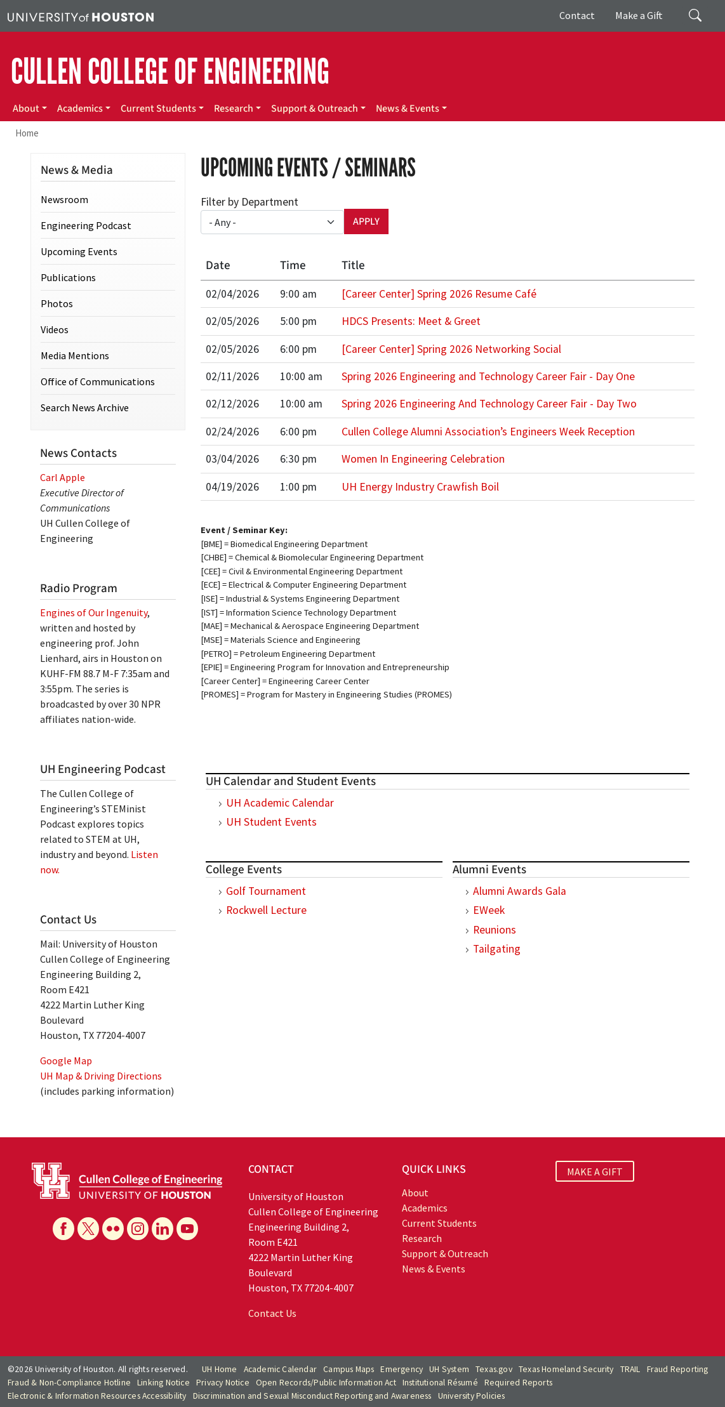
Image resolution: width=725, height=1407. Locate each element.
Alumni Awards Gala (519, 891)
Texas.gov (494, 1369)
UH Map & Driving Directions (101, 1075)
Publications (68, 277)
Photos (57, 303)
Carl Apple (62, 477)
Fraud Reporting (677, 1369)
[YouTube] (187, 1228)
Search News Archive (85, 407)
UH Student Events (271, 822)
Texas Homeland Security (566, 1369)
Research (233, 109)
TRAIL (630, 1369)
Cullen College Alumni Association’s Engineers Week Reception (488, 432)
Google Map (66, 1060)
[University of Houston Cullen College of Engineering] (127, 1179)
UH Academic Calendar (280, 803)
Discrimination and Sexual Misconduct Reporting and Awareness (312, 1395)
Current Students (158, 109)
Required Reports (518, 1382)
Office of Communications (98, 381)
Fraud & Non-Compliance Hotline (69, 1382)
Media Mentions (75, 355)
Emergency (401, 1369)
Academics (80, 109)
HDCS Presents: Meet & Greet (411, 321)
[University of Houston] (81, 16)
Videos (55, 329)
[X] (88, 1228)
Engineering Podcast (86, 225)
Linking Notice (163, 1382)
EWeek (489, 910)
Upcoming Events (79, 251)
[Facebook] (63, 1228)
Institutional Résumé (440, 1382)
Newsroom (64, 199)
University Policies (471, 1395)
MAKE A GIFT (595, 1171)
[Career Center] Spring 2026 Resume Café (439, 294)
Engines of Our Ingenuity (93, 612)
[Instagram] (138, 1228)
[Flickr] (113, 1228)
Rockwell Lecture (266, 910)
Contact (577, 15)
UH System (449, 1369)
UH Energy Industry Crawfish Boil (420, 487)
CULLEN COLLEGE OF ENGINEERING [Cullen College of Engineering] (170, 71)
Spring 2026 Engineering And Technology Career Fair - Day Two (489, 404)
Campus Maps (348, 1369)
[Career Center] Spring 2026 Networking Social (451, 349)
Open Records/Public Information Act (326, 1382)
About (26, 109)
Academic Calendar (280, 1369)
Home (27, 133)
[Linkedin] (162, 1228)
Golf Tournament (266, 891)
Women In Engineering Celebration (423, 459)
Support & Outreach (314, 109)
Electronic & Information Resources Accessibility (97, 1395)
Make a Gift (639, 15)
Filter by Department (249, 202)
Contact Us (272, 1313)
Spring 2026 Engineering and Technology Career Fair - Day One (488, 376)
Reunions (494, 930)
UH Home (219, 1369)
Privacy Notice (222, 1382)
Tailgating (497, 949)
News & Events (407, 109)
